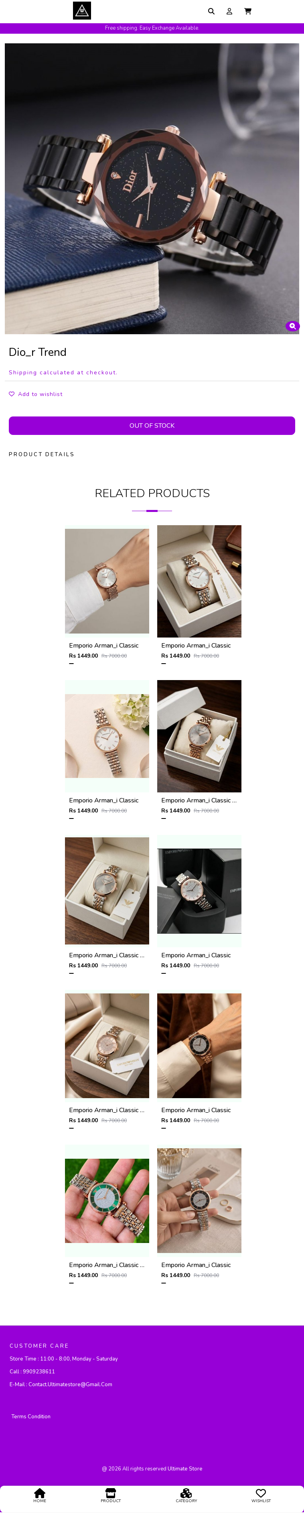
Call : (32, 1372)
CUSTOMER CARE (39, 1346)
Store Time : (64, 1359)
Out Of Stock (152, 425)
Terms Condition (31, 1417)
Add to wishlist (36, 394)
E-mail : (61, 1385)
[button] (247, 11)
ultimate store (185, 1469)
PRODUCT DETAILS (42, 454)
